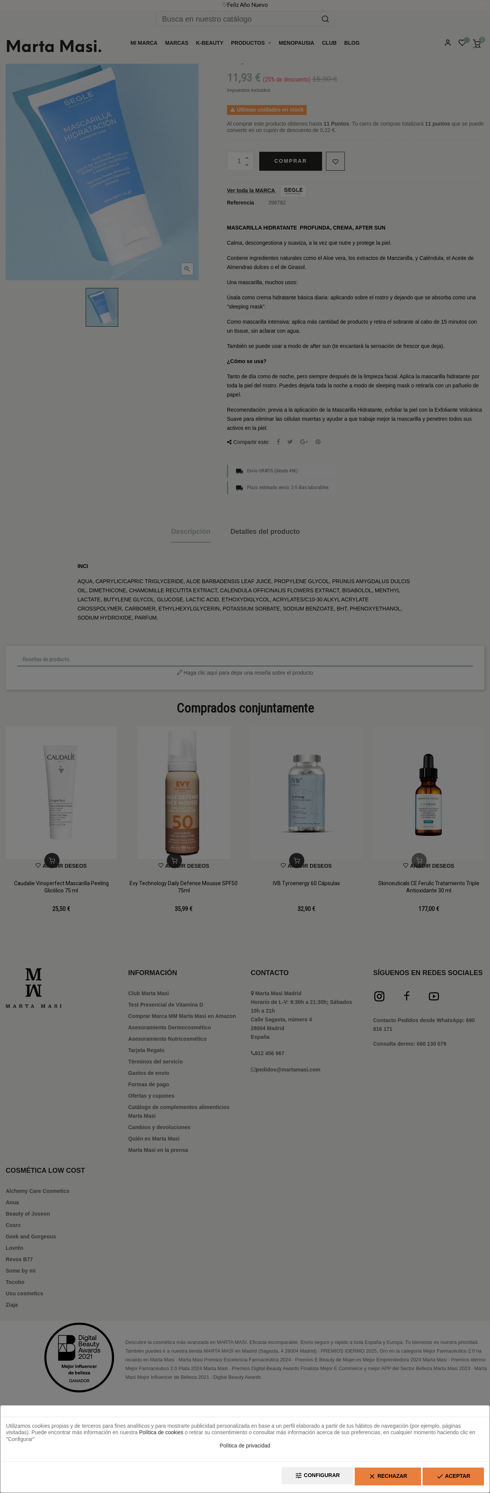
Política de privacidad (245, 1448)
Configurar (298, 1478)
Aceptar (449, 1478)
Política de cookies (161, 1435)
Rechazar (376, 1478)
